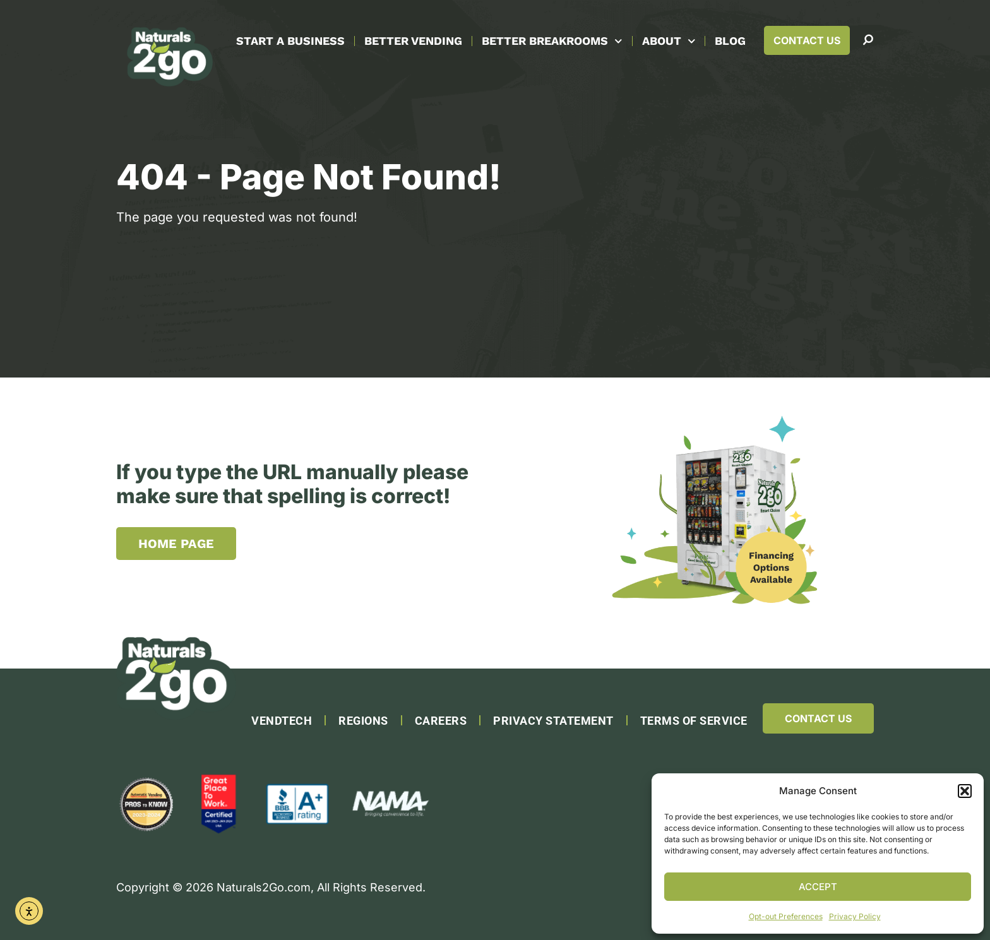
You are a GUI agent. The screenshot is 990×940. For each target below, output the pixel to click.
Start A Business (290, 40)
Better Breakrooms (552, 41)
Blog (730, 40)
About (669, 41)
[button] (964, 791)
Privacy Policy (855, 916)
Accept (818, 887)
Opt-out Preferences (786, 916)
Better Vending (413, 40)
